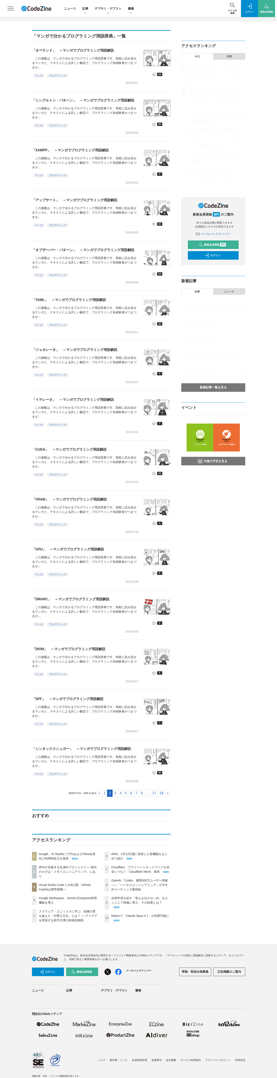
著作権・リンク (119, 1060)
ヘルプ (101, 1060)
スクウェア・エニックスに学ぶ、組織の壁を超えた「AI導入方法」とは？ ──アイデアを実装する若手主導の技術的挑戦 (68, 916)
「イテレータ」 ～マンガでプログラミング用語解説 (73, 399)
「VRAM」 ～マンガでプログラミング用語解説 (69, 499)
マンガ (39, 75)
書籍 (131, 9)
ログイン (212, 255)
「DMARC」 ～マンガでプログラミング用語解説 (71, 599)
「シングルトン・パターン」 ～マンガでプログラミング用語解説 (83, 100)
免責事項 (156, 1060)
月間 (229, 56)
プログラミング (58, 75)
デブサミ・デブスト (108, 9)
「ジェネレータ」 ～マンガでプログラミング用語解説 (74, 350)
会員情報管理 (139, 1060)
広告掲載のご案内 (229, 971)
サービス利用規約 (190, 1060)
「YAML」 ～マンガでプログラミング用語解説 (69, 300)
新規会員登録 (212, 245)
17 (154, 793)
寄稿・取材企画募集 (195, 971)
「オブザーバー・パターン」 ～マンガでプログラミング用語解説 (83, 250)
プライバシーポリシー (218, 1060)
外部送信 (240, 1060)
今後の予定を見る (212, 461)
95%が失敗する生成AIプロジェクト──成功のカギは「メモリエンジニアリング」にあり (68, 871)
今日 (197, 56)
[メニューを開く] (10, 8)
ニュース (70, 8)
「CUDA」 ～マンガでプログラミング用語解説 (69, 449)
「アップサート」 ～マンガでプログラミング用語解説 (74, 200)
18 (161, 793)
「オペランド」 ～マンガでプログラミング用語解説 (73, 50)
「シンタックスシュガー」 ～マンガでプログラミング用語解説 (81, 749)
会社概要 (171, 1060)
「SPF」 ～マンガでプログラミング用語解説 (67, 699)
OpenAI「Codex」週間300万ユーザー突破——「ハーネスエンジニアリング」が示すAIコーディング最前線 (139, 885)
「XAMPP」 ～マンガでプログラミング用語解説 (70, 150)
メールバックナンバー (213, 234)
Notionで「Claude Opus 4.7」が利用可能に (140, 915)
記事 (85, 9)
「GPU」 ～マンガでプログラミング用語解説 (68, 549)
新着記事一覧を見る (213, 387)
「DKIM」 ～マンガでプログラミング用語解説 (69, 649)
